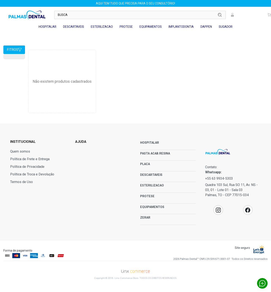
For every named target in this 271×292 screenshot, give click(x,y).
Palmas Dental (27, 14)
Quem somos (20, 151)
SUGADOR (225, 26)
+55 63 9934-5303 (219, 178)
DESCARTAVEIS (73, 26)
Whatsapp (262, 283)
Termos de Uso (21, 182)
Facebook (248, 210)
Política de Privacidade (27, 167)
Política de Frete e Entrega (30, 159)
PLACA (145, 164)
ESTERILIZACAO (102, 26)
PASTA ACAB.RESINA (155, 153)
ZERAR (145, 217)
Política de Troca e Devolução (32, 174)
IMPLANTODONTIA (181, 26)
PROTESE (126, 26)
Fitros (14, 50)
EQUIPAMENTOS (151, 26)
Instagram (218, 210)
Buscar (219, 14)
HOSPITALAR (47, 26)
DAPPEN (206, 26)
